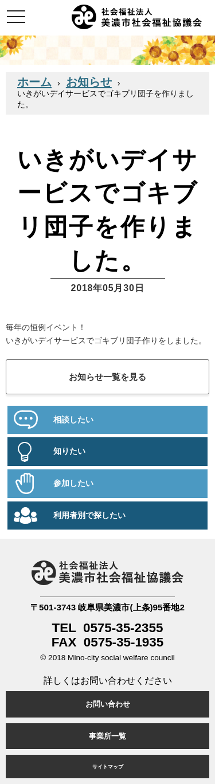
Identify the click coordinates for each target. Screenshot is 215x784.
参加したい (73, 483)
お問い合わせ (107, 704)
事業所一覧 (107, 736)
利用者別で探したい (89, 515)
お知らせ (89, 82)
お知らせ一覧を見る (107, 377)
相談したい (73, 419)
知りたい (69, 451)
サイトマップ (107, 766)
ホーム (34, 82)
